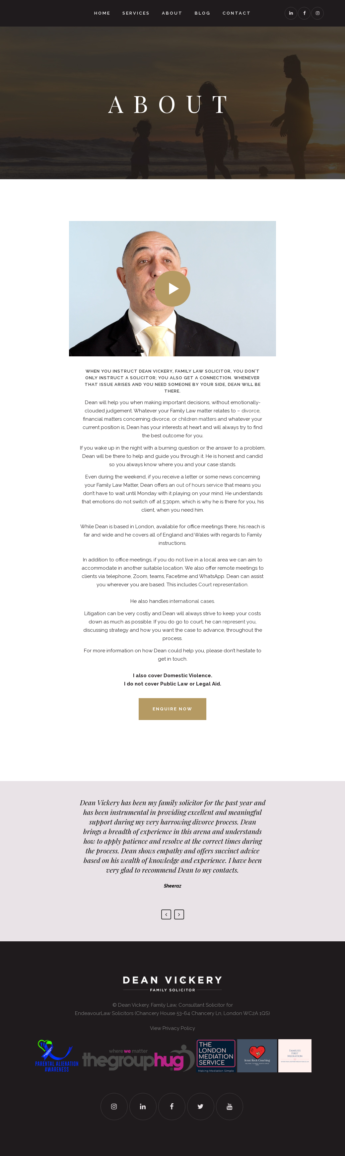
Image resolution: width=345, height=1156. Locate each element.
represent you (239, 622)
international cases (192, 601)
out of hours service (199, 485)
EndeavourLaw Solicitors (104, 1013)
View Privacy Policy (172, 1028)
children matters (197, 419)
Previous (166, 914)
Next (179, 914)
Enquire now (172, 708)
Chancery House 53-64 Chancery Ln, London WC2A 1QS (202, 1013)
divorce (250, 411)
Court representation (222, 585)
